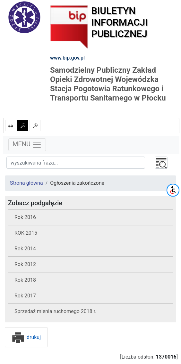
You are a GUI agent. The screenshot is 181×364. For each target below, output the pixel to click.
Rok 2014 (25, 249)
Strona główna (26, 183)
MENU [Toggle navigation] (27, 145)
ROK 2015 (25, 233)
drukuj (26, 337)
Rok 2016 (25, 217)
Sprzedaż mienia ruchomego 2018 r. (55, 311)
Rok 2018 (25, 280)
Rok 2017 (25, 296)
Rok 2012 (25, 264)
